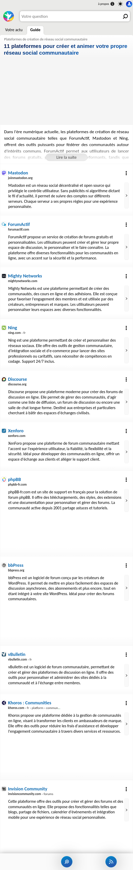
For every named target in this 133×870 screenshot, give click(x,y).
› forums (31, 796)
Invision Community (28, 791)
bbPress (15, 567)
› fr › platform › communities (36, 710)
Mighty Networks (25, 277)
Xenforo (16, 433)
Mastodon (18, 173)
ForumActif (19, 224)
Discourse (17, 381)
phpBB (14, 481)
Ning (12, 329)
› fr (17, 334)
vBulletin (17, 657)
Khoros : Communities (30, 705)
